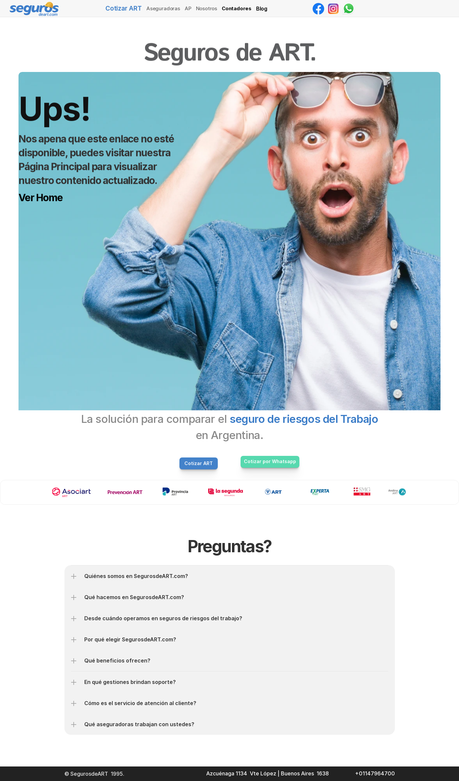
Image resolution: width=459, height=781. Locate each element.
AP (188, 8)
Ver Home (40, 197)
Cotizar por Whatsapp (270, 461)
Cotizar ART (123, 8)
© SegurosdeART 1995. (95, 773)
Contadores (236, 8)
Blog (261, 8)
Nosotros (206, 8)
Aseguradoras (163, 8)
